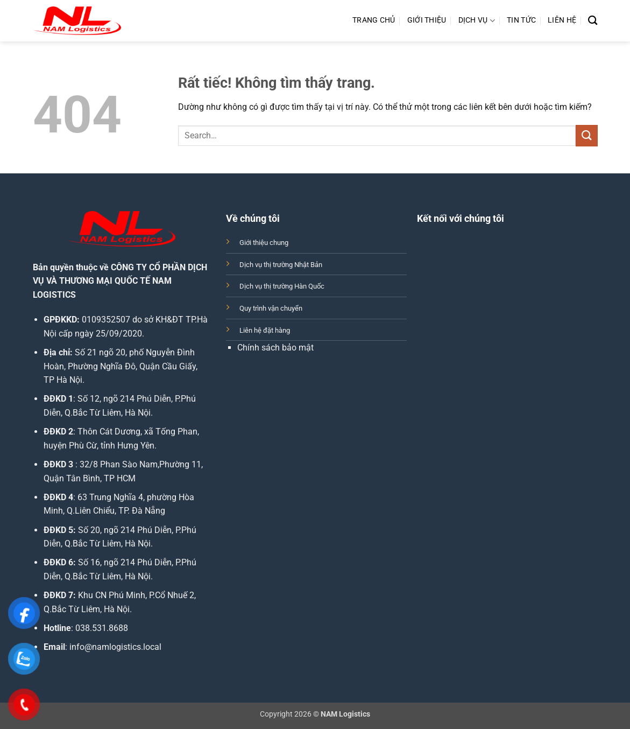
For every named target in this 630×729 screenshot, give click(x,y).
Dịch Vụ (476, 21)
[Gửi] (586, 135)
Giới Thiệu (427, 20)
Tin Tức (521, 20)
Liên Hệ (562, 20)
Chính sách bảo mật (275, 347)
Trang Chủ (373, 20)
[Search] (592, 21)
